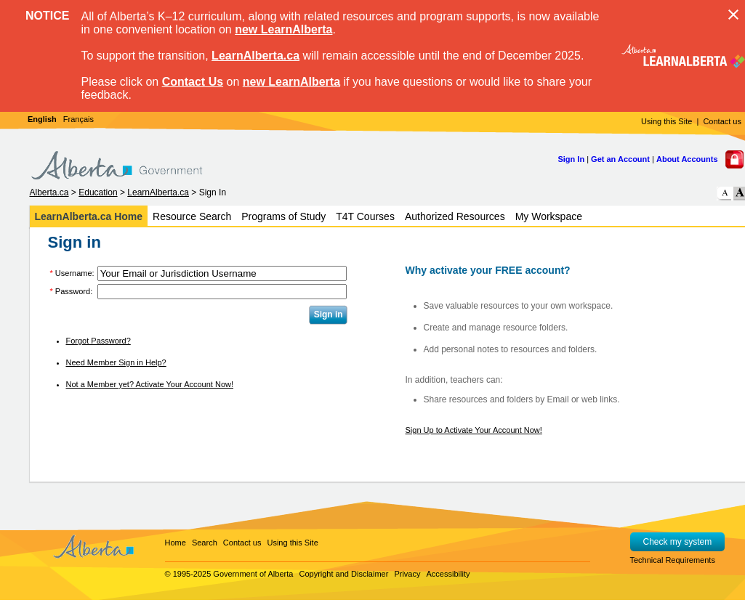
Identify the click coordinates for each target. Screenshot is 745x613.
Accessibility (448, 573)
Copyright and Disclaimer (343, 573)
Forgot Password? (98, 340)
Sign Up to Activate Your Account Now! (474, 430)
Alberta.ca (49, 192)
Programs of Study (283, 216)
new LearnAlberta (283, 29)
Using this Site (666, 121)
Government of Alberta (253, 573)
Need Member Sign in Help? (116, 362)
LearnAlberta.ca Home (89, 216)
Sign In (570, 159)
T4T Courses (365, 216)
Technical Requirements (672, 560)
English (42, 119)
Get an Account (620, 159)
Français (78, 119)
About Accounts (687, 159)
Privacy (407, 573)
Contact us (722, 121)
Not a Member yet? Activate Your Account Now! (150, 384)
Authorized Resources (455, 216)
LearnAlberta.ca (255, 55)
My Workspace (548, 216)
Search (204, 542)
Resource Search (192, 216)
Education (97, 192)
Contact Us (192, 82)
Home (175, 542)
